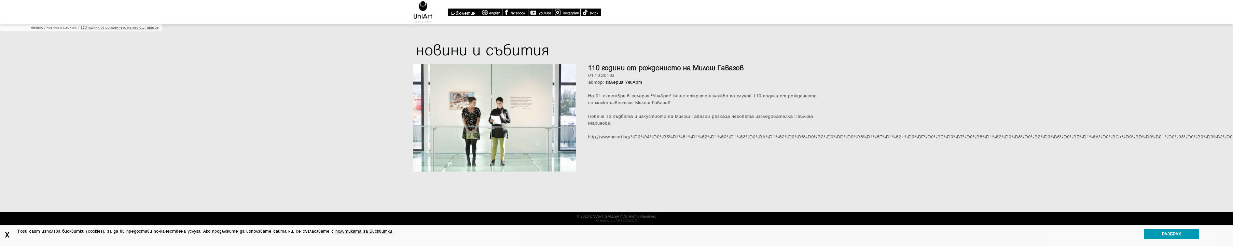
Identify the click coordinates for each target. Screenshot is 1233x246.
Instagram (566, 12)
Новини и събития (62, 27)
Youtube (540, 12)
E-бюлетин (463, 13)
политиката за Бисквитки (363, 231)
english (490, 12)
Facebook (515, 12)
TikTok (590, 12)
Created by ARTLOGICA (616, 220)
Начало (37, 27)
